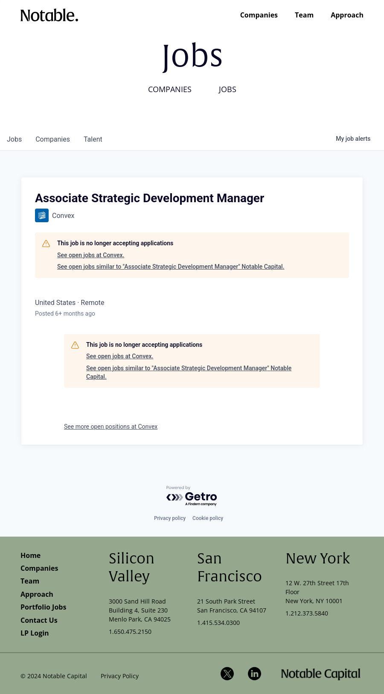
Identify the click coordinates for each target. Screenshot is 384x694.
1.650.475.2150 (130, 631)
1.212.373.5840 (306, 613)
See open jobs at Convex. (90, 255)
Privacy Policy (120, 676)
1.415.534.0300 (218, 623)
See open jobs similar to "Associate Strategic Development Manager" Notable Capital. (171, 266)
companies (52, 139)
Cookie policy (207, 518)
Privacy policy (170, 518)
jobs (14, 139)
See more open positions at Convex (110, 426)
